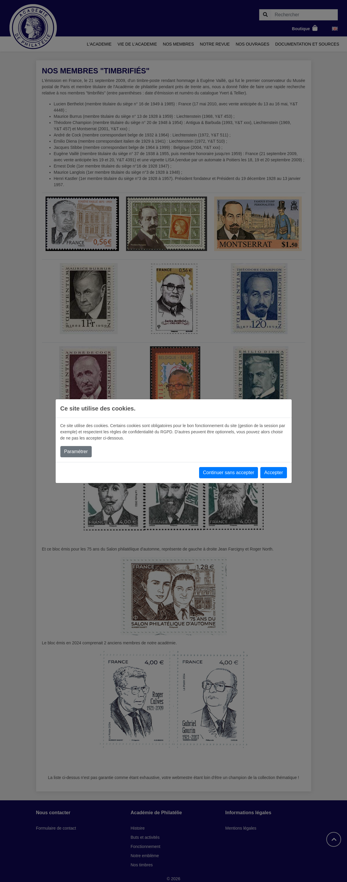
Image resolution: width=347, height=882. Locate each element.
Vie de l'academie (137, 44)
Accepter (273, 472)
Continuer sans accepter (228, 472)
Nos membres (178, 44)
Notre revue (215, 44)
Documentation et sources (307, 44)
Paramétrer (76, 451)
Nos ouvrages (252, 44)
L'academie (99, 44)
